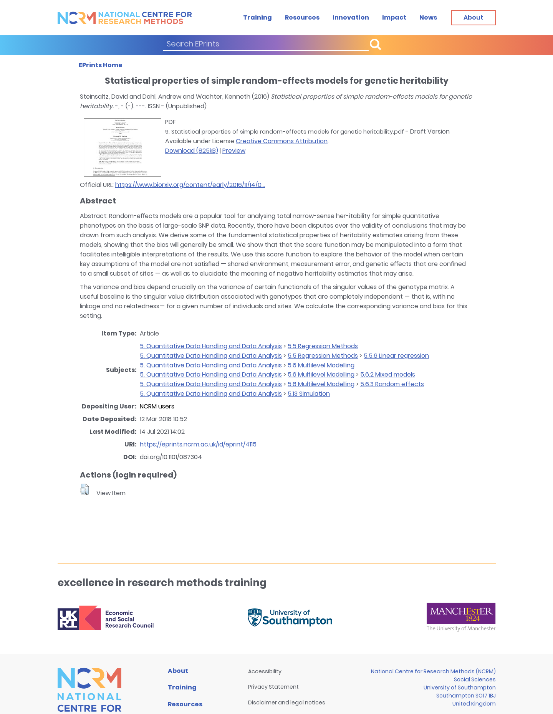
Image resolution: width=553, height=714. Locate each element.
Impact (394, 17)
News (428, 17)
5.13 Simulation (309, 393)
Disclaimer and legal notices (286, 702)
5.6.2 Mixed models (387, 374)
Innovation (351, 17)
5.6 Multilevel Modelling (321, 365)
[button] (84, 489)
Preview (233, 150)
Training (257, 17)
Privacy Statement (273, 687)
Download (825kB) (191, 150)
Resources (302, 17)
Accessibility (264, 671)
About (178, 670)
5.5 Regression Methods (323, 346)
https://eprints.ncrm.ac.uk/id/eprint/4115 (198, 444)
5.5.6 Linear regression (396, 355)
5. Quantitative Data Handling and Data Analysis (211, 346)
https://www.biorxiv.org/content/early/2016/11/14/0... (190, 184)
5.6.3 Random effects (392, 384)
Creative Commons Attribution (282, 141)
